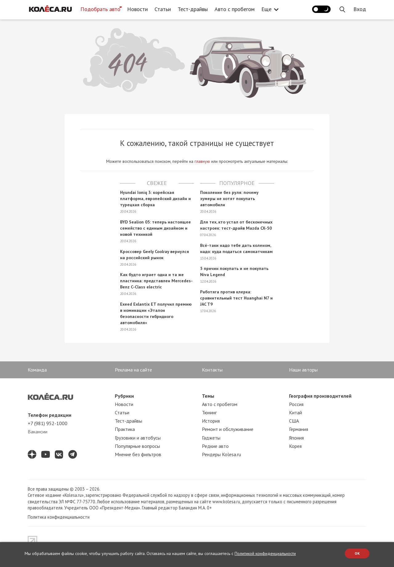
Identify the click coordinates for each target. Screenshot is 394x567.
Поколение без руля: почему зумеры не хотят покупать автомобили (229, 198)
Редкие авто (215, 446)
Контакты (212, 370)
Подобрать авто (100, 9)
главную (202, 161)
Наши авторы (303, 370)
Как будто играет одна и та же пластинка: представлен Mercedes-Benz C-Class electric (156, 281)
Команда (37, 370)
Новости (137, 9)
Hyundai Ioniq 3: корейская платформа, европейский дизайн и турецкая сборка (155, 198)
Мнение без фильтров (138, 454)
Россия (296, 404)
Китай (295, 412)
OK (357, 553)
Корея (295, 446)
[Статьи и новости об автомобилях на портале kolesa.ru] (50, 8)
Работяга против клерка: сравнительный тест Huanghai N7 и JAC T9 (236, 298)
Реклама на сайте (133, 370)
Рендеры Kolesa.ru (221, 454)
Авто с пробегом (235, 9)
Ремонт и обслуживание (227, 429)
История (211, 421)
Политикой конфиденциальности (265, 553)
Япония (296, 438)
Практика (125, 429)
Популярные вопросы (137, 446)
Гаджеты (211, 438)
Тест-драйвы (193, 9)
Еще (268, 9)
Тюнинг (209, 412)
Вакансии (37, 431)
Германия (298, 429)
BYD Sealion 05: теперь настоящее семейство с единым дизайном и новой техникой (155, 228)
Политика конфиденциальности (59, 517)
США (294, 421)
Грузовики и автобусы (138, 438)
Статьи (163, 9)
